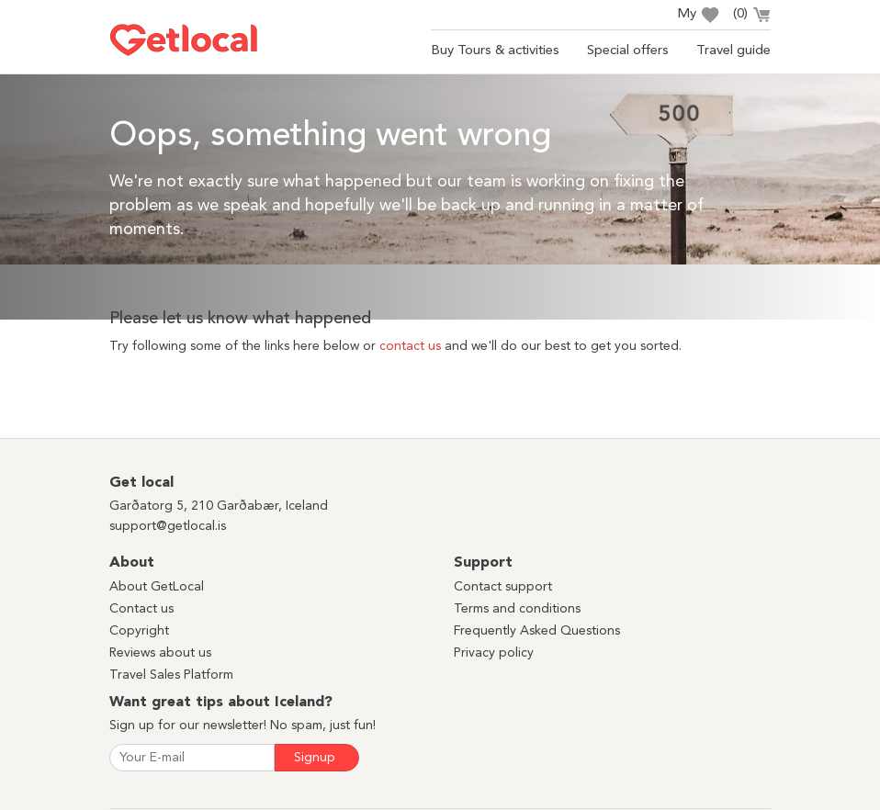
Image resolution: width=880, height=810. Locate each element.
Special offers (628, 51)
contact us (410, 346)
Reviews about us (160, 653)
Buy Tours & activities (495, 51)
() (752, 16)
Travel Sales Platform (171, 675)
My (698, 15)
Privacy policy (494, 653)
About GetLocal (156, 586)
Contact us (141, 608)
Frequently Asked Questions (537, 630)
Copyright (139, 630)
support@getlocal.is (167, 526)
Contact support (503, 586)
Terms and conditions (517, 608)
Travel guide (733, 51)
